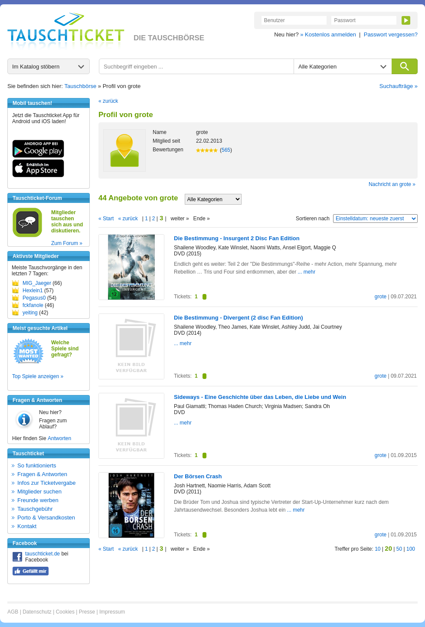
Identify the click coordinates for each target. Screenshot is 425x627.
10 (377, 549)
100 (410, 549)
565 (226, 150)
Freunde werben (38, 500)
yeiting (30, 313)
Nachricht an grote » (392, 184)
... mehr (306, 272)
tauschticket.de (42, 554)
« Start (106, 219)
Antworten (59, 438)
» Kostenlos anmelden (328, 34)
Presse (87, 612)
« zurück (108, 101)
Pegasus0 (34, 298)
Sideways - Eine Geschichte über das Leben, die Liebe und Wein (260, 397)
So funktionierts (36, 465)
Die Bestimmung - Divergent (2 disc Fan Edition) (238, 317)
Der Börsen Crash (198, 476)
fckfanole (33, 305)
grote (380, 297)
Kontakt (26, 526)
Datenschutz (37, 612)
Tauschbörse (81, 86)
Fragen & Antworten (42, 474)
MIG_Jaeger (37, 283)
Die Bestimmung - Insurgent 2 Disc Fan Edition (237, 238)
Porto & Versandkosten (46, 517)
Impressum (112, 612)
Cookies (65, 612)
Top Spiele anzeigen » (37, 376)
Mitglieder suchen (39, 491)
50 (399, 549)
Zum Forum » (66, 243)
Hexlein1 (33, 290)
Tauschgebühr (35, 509)
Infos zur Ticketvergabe (46, 483)
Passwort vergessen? (391, 34)
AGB (12, 612)
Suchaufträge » (398, 86)
